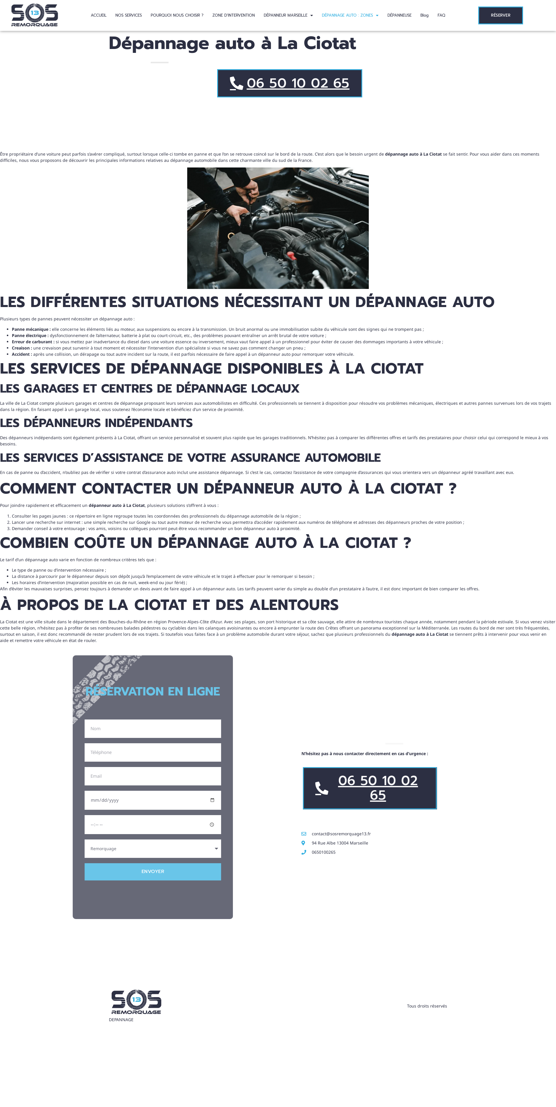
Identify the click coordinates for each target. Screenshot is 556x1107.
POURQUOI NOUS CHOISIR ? (177, 15)
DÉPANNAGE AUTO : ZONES (350, 15)
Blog (424, 15)
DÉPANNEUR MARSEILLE (288, 15)
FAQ (441, 15)
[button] (288, 15)
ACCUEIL (99, 15)
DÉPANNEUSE (399, 15)
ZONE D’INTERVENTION (233, 15)
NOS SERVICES (128, 15)
